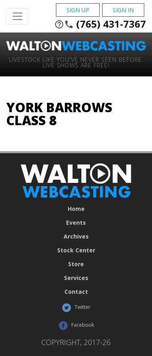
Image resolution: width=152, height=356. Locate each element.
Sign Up (77, 10)
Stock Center (76, 250)
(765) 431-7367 (100, 24)
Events (76, 223)
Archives (76, 236)
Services (76, 278)
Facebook (76, 325)
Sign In (123, 10)
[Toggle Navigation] (17, 16)
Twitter (76, 308)
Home (76, 209)
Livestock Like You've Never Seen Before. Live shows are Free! (76, 62)
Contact (76, 292)
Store (76, 264)
